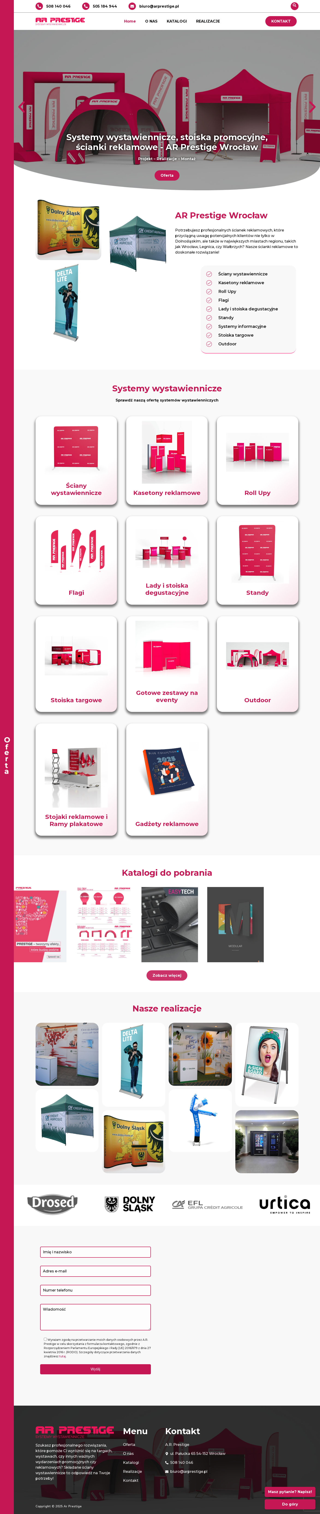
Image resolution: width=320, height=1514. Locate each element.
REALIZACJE (208, 21)
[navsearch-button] (295, 6)
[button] (21, 107)
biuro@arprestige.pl (159, 6)
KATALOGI (177, 21)
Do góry (290, 1504)
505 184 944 (105, 6)
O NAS (151, 21)
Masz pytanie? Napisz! (290, 1492)
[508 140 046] (39, 6)
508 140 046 (58, 6)
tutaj (62, 1356)
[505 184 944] (86, 6)
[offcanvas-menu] (7, 757)
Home (130, 21)
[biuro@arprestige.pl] (132, 6)
